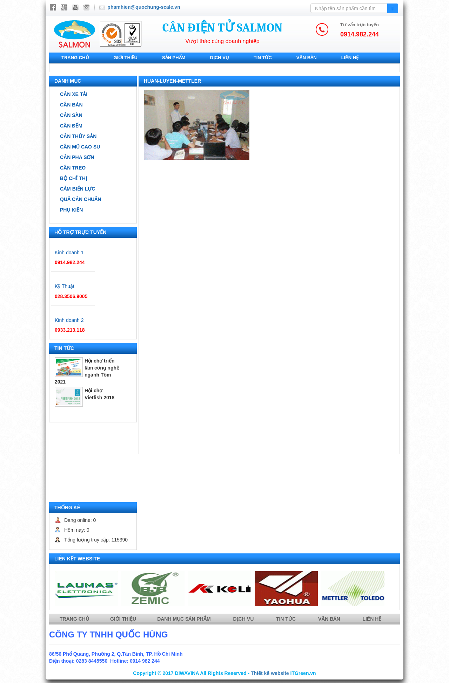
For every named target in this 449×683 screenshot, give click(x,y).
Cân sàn (71, 115)
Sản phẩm (174, 57)
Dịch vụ (219, 57)
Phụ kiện (71, 210)
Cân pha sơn (77, 157)
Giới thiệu (126, 57)
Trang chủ (75, 57)
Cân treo (73, 168)
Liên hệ (350, 57)
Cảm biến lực (77, 189)
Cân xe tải (73, 94)
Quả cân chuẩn (80, 199)
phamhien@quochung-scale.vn (143, 7)
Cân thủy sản (78, 136)
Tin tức (263, 57)
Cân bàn (71, 105)
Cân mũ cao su (80, 147)
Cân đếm (71, 126)
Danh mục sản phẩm (184, 619)
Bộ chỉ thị (73, 178)
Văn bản (306, 57)
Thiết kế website (270, 673)
